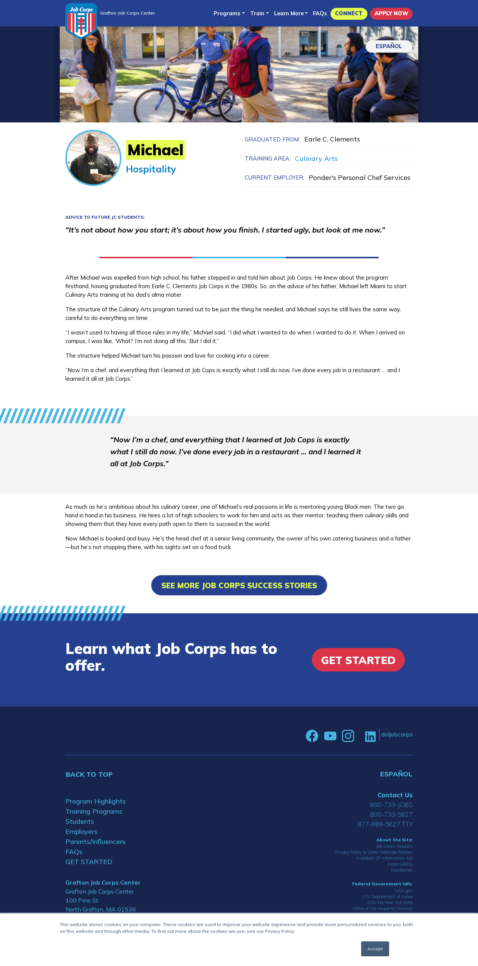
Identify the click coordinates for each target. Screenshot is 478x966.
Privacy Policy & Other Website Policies (374, 852)
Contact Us (395, 795)
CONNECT (349, 13)
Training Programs (93, 811)
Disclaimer (402, 870)
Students (79, 821)
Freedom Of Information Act (385, 858)
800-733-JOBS (391, 804)
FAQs (320, 13)
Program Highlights (95, 801)
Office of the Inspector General (383, 908)
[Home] (81, 21)
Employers (81, 831)
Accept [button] (375, 948)
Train (257, 13)
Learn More (289, 13)
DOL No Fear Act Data (390, 902)
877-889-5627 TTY (385, 824)
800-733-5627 (391, 814)
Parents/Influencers (95, 841)
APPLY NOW (391, 13)
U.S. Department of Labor (387, 896)
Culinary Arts (316, 158)
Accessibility (400, 864)
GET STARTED (88, 861)
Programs (227, 13)
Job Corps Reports (394, 846)
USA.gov (404, 890)
